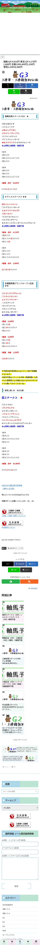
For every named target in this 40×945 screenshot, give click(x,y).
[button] (26, 91)
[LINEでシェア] (14, 91)
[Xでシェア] (8, 85)
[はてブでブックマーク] (32, 85)
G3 (4, 548)
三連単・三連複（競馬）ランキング (14, 516)
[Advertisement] (20, 34)
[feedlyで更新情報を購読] (11, 581)
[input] (20, 717)
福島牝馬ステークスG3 (15, 548)
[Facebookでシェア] (20, 85)
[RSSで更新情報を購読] (29, 581)
